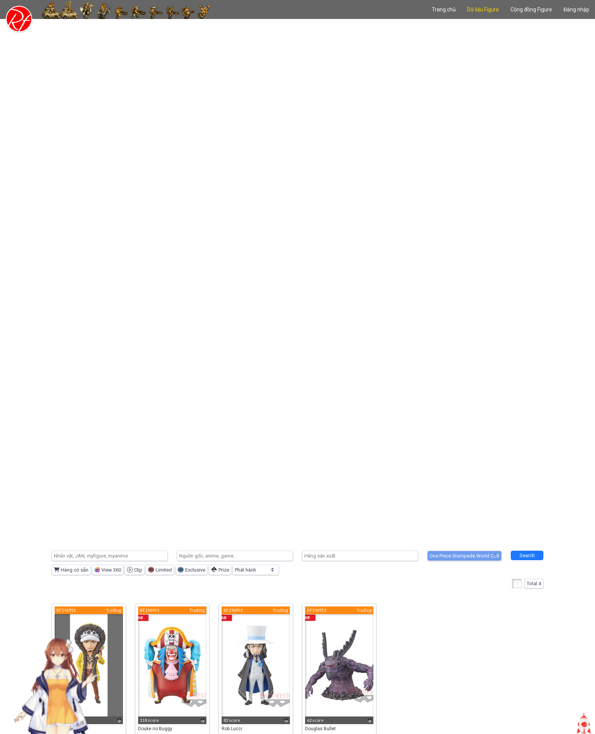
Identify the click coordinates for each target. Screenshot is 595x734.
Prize (220, 570)
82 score (232, 720)
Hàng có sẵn (71, 570)
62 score (315, 720)
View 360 (107, 570)
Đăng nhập (576, 9)
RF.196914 (233, 610)
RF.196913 (316, 610)
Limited (160, 570)
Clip (134, 570)
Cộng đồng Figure (531, 9)
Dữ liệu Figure (483, 9)
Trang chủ (444, 9)
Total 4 (534, 583)
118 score (149, 720)
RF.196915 (149, 610)
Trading (113, 610)
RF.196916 (66, 610)
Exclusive (191, 570)
